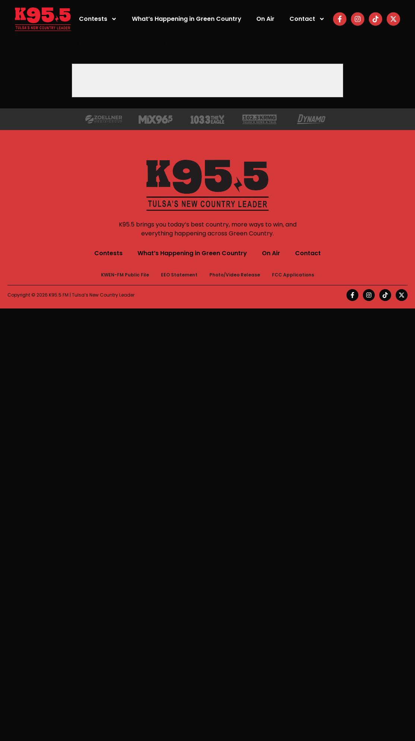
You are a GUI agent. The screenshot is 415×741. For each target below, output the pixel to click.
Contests (98, 19)
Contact (307, 19)
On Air (265, 19)
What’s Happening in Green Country (186, 19)
